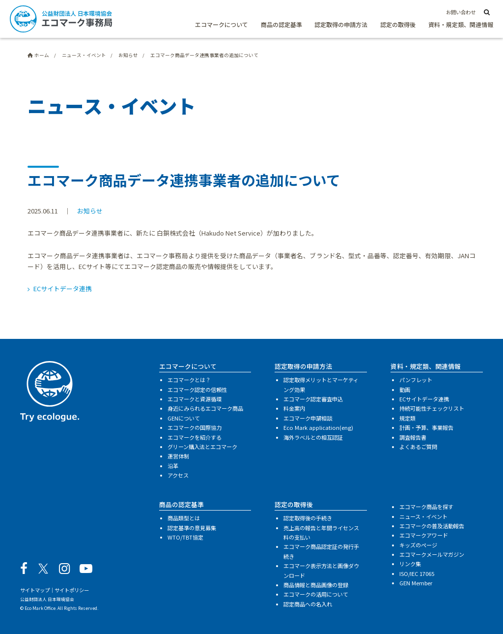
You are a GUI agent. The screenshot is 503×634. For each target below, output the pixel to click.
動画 (404, 389)
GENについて (184, 418)
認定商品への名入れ (307, 604)
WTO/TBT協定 (185, 537)
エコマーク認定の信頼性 (197, 389)
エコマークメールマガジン (431, 554)
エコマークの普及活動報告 (431, 526)
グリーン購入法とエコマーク (202, 447)
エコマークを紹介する (195, 437)
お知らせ (90, 210)
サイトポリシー (72, 590)
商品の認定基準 (281, 24)
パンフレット (415, 380)
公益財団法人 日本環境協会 (47, 599)
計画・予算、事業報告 (426, 427)
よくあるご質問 (418, 447)
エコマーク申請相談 (307, 418)
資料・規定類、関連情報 (460, 24)
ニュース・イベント (423, 516)
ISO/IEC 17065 (416, 573)
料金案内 (294, 408)
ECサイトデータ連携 (62, 288)
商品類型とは (184, 518)
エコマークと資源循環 (195, 399)
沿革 (173, 466)
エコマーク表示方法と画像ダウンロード (321, 570)
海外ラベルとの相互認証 (313, 437)
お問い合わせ (460, 12)
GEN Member (415, 583)
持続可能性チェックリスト (431, 408)
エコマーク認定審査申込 (313, 399)
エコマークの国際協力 (195, 427)
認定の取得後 (398, 24)
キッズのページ (418, 545)
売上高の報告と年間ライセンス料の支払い (321, 532)
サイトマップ (35, 590)
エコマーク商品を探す (426, 507)
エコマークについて (221, 24)
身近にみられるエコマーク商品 (205, 408)
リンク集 (410, 564)
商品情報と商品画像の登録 (315, 585)
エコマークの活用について (315, 594)
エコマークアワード (423, 535)
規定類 (407, 418)
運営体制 (178, 456)
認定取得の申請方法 (340, 24)
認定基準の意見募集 (192, 528)
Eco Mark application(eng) (318, 427)
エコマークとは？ (189, 380)
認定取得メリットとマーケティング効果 (321, 384)
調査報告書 (412, 437)
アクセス (178, 475)
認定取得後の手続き (307, 518)
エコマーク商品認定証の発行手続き (321, 551)
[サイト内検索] (486, 12)
